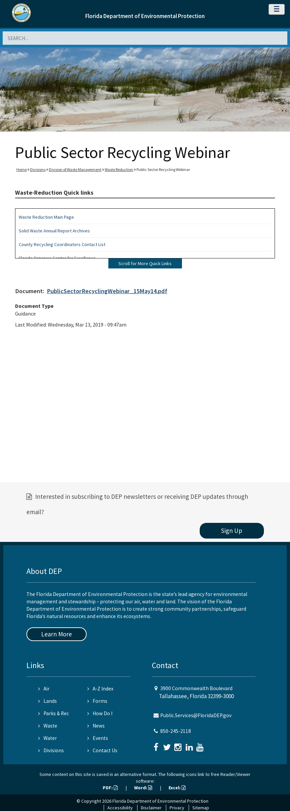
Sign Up (231, 531)
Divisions (37, 169)
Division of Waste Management (75, 169)
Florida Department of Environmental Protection (145, 16)
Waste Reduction (119, 169)
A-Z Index (100, 688)
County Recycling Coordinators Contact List (62, 244)
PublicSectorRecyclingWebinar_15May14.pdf (107, 291)
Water (47, 738)
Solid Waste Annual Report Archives (54, 231)
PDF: (110, 788)
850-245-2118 (175, 731)
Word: (143, 788)
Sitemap (200, 808)
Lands (47, 701)
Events (97, 738)
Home (21, 169)
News (96, 726)
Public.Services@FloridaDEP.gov (195, 715)
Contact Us (102, 750)
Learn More (56, 634)
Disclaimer (151, 808)
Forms (97, 701)
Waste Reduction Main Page (46, 217)
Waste (47, 726)
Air (44, 688)
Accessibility (120, 808)
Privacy (177, 808)
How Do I (99, 713)
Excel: (177, 788)
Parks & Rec (53, 713)
